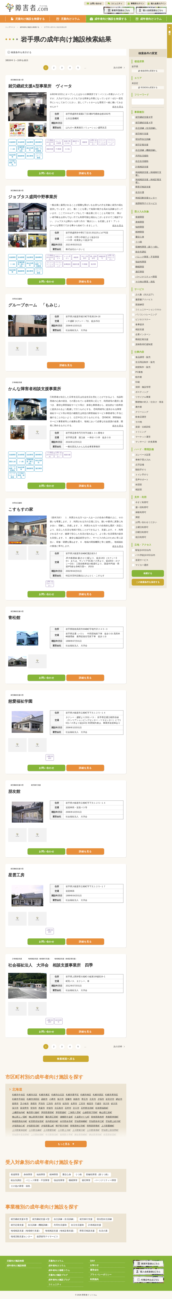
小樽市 (52, 1099)
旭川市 (60, 1099)
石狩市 (68, 1108)
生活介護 (103, 1231)
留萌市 (15, 1103)
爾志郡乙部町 (51, 1117)
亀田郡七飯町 (33, 1112)
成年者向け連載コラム (59, 1270)
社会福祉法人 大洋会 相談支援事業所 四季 (50, 965)
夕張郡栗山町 (47, 1126)
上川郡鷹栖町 (107, 1126)
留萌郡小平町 (66, 1135)
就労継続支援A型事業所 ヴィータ (40, 86)
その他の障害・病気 (20, 1186)
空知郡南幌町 (80, 1121)
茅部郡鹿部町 (47, 1112)
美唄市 (33, 1103)
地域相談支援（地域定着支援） (60, 1231)
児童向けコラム (55, 1261)
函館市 (44, 1099)
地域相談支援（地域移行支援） (26, 1231)
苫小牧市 (24, 1103)
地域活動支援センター (21, 1236)
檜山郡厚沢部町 (36, 1117)
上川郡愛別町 (49, 1130)
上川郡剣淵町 (37, 1135)
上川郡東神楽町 (19, 1130)
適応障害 (86, 1180)
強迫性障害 (59, 1180)
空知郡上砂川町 (113, 1121)
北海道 (17, 1089)
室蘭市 (68, 1099)
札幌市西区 (98, 1095)
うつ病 (78, 1174)
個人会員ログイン (158, 3)
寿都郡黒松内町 (19, 1121)
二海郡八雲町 (74, 1112)
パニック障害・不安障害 (37, 1180)
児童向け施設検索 (15, 1261)
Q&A (92, 1261)
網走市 (119, 1099)
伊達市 (49, 1108)
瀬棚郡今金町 (66, 1117)
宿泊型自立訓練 (104, 1219)
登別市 (33, 1108)
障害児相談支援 (87, 1231)
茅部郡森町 (61, 1112)
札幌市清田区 (33, 1099)
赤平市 (58, 1103)
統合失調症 (16, 1180)
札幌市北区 (32, 1095)
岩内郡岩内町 (51, 1121)
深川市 (15, 1108)
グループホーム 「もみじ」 (35, 305)
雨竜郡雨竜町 (93, 1126)
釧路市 (76, 1099)
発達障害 (15, 1174)
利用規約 (94, 1279)
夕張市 (101, 1099)
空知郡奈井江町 (96, 1121)
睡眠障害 (73, 1180)
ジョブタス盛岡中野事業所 (32, 197)
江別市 (49, 1103)
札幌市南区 (85, 1095)
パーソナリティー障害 (105, 1180)
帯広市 (84, 1099)
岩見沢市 (110, 1099)
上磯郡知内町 (18, 1112)
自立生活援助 (77, 1225)
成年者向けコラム (57, 1265)
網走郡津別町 (95, 1135)
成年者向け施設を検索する (29, 27)
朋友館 (14, 791)
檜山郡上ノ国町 (19, 1117)
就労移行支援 (86, 1219)
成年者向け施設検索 (16, 1265)
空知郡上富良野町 (110, 1130)
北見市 (92, 1099)
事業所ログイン (137, 3)
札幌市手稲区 (18, 1099)
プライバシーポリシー (101, 1274)
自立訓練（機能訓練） (38, 1225)
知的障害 (41, 1174)
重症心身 (66, 1174)
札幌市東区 (44, 1095)
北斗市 (76, 1108)
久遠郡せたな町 (81, 1117)
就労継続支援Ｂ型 (19, 1219)
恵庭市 (41, 1108)
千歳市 (98, 1103)
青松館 (14, 617)
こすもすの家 (20, 509)
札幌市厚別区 (111, 1095)
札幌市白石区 (57, 1095)
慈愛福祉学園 (20, 701)
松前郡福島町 (101, 1108)
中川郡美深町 (51, 1135)
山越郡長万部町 (90, 1112)
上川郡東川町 (78, 1130)
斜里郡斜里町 (109, 1135)
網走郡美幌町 (80, 1135)
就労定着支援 (17, 1225)
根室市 (90, 1103)
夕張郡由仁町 (18, 1126)
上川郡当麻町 (35, 1130)
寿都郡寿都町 (112, 1117)
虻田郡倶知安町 (36, 1121)
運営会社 (94, 1270)
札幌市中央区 (18, 1095)
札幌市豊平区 (72, 1095)
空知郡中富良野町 (20, 1135)
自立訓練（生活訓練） (64, 1219)
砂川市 (114, 1103)
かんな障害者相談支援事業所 (34, 389)
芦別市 (41, 1103)
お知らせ (94, 1265)
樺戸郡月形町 (62, 1126)
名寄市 (74, 1103)
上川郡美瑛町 (93, 1130)
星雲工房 (16, 875)
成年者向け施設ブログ (59, 1280)
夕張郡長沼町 (33, 1126)
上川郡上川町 (64, 1130)
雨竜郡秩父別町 (77, 1126)
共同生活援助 (60, 1225)
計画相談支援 (94, 1225)
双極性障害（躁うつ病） (98, 1174)
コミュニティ (116, 3)
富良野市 (24, 1108)
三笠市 (82, 1103)
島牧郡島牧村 (97, 1117)
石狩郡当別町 (87, 1108)
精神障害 (53, 1174)
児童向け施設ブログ (58, 1275)
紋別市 (66, 1103)
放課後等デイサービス (47, 1236)
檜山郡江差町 (105, 1112)
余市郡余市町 (66, 1121)
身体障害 (28, 1174)
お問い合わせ (95, 3)
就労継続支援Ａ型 (40, 1219)
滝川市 (106, 1103)
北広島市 (59, 1108)
